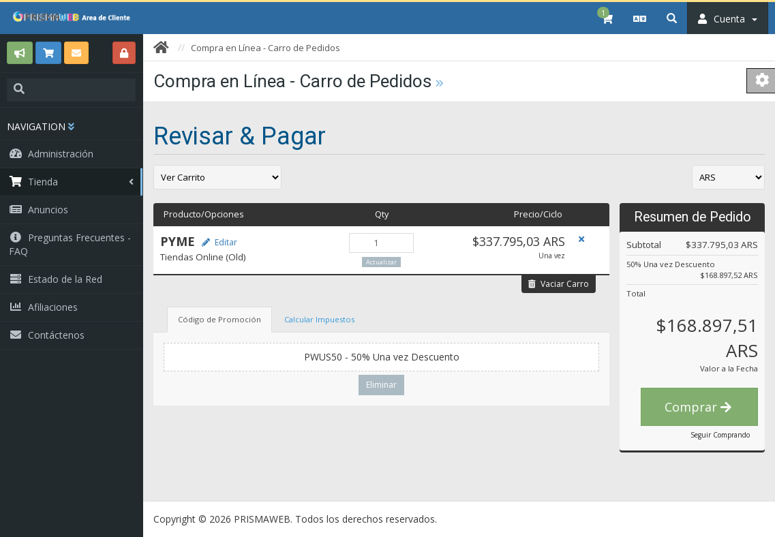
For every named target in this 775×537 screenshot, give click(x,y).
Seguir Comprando (720, 435)
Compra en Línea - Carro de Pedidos (265, 48)
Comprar (698, 407)
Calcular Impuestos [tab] (319, 319)
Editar (219, 242)
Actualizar (381, 262)
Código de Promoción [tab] (219, 319)
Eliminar (381, 384)
